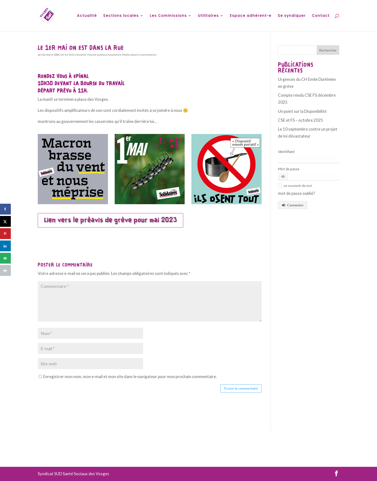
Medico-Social (129, 54)
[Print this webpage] (5, 270)
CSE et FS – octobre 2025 (300, 120)
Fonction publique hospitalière (104, 54)
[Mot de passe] (308, 176)
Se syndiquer (292, 16)
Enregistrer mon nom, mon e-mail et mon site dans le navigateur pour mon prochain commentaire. (130, 376)
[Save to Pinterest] (5, 233)
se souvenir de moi (297, 186)
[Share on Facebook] (5, 209)
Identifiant (286, 151)
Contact (321, 16)
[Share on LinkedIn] (5, 245)
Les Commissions (168, 16)
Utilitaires (208, 16)
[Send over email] (5, 258)
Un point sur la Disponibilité (302, 111)
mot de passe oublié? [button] (296, 193)
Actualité (87, 16)
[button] (283, 176)
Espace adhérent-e (250, 16)
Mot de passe (288, 169)
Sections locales (121, 16)
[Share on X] (5, 221)
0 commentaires (148, 54)
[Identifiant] (308, 159)
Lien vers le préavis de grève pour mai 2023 (110, 220)
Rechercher (328, 50)
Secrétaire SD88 (50, 54)
